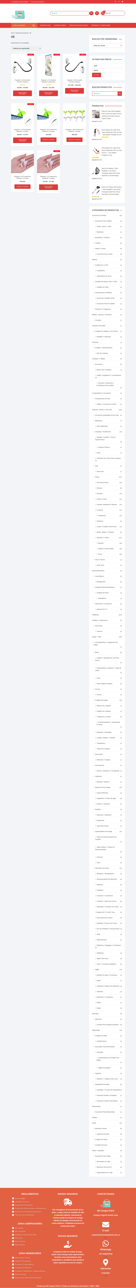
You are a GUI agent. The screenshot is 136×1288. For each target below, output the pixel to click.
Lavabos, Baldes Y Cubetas (106, 738)
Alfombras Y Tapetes (103, 760)
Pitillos (99, 1002)
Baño (97, 652)
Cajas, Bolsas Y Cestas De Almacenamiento (105, 848)
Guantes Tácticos (104, 447)
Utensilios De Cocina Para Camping (108, 458)
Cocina (97, 689)
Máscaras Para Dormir (104, 1167)
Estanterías (100, 820)
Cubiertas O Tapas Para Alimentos (108, 986)
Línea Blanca (99, 576)
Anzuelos (100, 493)
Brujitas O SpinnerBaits (106, 548)
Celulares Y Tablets (98, 359)
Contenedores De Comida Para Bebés (108, 1059)
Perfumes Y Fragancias (103, 309)
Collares (98, 243)
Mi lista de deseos (37, 2)
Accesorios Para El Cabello (106, 303)
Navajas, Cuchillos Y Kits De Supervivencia (105, 438)
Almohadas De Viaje (103, 1161)
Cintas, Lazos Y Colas (104, 226)
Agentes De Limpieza (104, 705)
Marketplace (45, 25)
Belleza (94, 259)
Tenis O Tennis (100, 559)
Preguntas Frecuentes (78, 25)
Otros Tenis (100, 565)
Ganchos (100, 857)
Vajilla (97, 969)
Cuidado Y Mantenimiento (103, 348)
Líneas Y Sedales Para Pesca (106, 526)
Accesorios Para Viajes (102, 1156)
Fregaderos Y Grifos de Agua (106, 798)
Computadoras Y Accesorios (101, 393)
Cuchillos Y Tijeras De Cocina (106, 901)
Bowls (99, 980)
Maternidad (96, 1030)
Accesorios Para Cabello (103, 221)
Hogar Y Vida (96, 637)
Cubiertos (100, 991)
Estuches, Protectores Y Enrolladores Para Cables (105, 384)
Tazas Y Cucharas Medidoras (106, 964)
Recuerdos (98, 626)
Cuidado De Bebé (101, 1035)
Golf (96, 466)
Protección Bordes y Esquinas (107, 1095)
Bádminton (98, 420)
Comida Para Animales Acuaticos (108, 1024)
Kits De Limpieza (102, 353)
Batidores (100, 884)
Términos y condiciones (100, 25)
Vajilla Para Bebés (104, 1068)
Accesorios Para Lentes (104, 254)
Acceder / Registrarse (19, 2)
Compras (98, 320)
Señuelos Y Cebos (103, 537)
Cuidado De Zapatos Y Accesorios (106, 331)
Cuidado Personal (101, 1145)
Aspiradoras (102, 598)
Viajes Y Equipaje (98, 1150)
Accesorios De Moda (99, 215)
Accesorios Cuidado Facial (105, 298)
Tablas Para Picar (102, 958)
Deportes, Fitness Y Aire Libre (102, 409)
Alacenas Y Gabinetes (104, 815)
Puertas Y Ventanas (103, 804)
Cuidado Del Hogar (101, 700)
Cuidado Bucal (101, 1041)
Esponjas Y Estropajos (104, 732)
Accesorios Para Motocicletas (105, 1112)
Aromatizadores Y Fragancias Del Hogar (106, 643)
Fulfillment (95, 615)
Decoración (99, 754)
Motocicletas (96, 1106)
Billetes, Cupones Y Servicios (102, 314)
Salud (94, 1123)
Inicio (12, 33)
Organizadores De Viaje (104, 1172)
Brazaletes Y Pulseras (102, 237)
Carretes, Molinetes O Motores (107, 504)
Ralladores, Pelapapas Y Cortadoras (109, 945)
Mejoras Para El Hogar (102, 787)
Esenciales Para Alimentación (105, 1046)
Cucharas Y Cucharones (105, 895)
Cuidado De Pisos (103, 593)
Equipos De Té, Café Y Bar (106, 912)
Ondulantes (102, 515)
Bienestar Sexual (100, 1128)
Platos (99, 1008)
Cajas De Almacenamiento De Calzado (106, 838)
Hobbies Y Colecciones (100, 620)
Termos (99, 694)
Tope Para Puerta (102, 826)
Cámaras (95, 342)
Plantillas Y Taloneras (104, 337)
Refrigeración (101, 582)
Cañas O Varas (102, 499)
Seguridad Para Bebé (102, 1084)
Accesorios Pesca (102, 482)
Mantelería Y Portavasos (105, 997)
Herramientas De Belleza (103, 292)
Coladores (100, 890)
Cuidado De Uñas (102, 287)
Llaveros (99, 631)
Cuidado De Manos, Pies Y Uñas (106, 281)
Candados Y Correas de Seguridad (108, 1090)
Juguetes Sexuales (103, 1134)
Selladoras (100, 953)
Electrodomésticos (98, 570)
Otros (98, 453)
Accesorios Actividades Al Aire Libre (107, 415)
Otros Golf (100, 471)
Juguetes (98, 1073)
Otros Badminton (102, 426)
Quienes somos (60, 25)
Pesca (97, 477)
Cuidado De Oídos (101, 1139)
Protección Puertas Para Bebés (107, 1101)
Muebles (98, 809)
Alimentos (98, 1019)
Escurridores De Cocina (104, 918)
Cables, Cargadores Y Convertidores (109, 375)
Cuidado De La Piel (101, 265)
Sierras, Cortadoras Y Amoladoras (108, 771)
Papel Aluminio (101, 940)
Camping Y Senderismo (103, 432)
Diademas (100, 232)
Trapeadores (101, 743)
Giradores (100, 521)
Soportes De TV (102, 609)
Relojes (94, 1117)
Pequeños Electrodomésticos (104, 587)
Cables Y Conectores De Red (106, 404)
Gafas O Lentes (100, 248)
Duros (100, 554)
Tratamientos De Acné (104, 276)
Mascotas (95, 1013)
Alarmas (99, 488)
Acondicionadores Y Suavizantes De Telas (108, 723)
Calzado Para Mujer (98, 325)
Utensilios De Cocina (102, 868)
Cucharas (100, 510)
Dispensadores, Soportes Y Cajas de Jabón (108, 669)
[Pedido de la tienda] (26, 48)
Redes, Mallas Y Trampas (105, 532)
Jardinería (98, 776)
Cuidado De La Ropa (104, 717)
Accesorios (98, 364)
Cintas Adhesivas (102, 793)
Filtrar (96, 75)
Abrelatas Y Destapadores (105, 873)
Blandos (101, 543)
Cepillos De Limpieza (104, 711)
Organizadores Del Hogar (103, 831)
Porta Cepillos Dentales (104, 683)
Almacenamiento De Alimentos (107, 879)
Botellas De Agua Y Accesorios (107, 975)
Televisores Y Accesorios (103, 604)
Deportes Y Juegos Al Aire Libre (107, 1079)
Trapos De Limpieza (103, 749)
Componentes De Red (102, 398)
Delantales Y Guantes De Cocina (108, 907)
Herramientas (99, 765)
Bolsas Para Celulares (104, 370)
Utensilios (100, 1052)
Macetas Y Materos (103, 782)
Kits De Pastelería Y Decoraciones (108, 929)
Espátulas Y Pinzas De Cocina (107, 923)
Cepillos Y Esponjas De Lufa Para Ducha (107, 659)
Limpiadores (101, 270)
